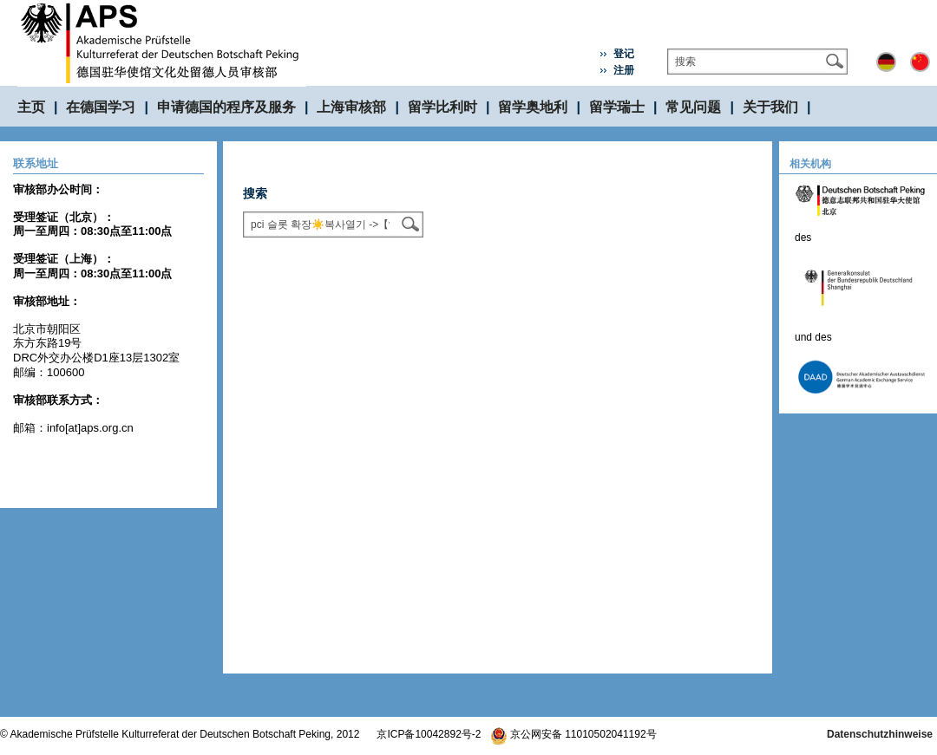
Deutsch (886, 62)
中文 (920, 62)
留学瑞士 (617, 107)
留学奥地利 (532, 107)
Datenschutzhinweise (880, 734)
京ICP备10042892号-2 (429, 734)
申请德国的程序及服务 (226, 107)
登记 (623, 54)
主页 (31, 107)
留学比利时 (442, 107)
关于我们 (770, 107)
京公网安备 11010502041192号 (573, 734)
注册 (623, 70)
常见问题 (693, 107)
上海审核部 (351, 107)
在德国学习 (100, 107)
